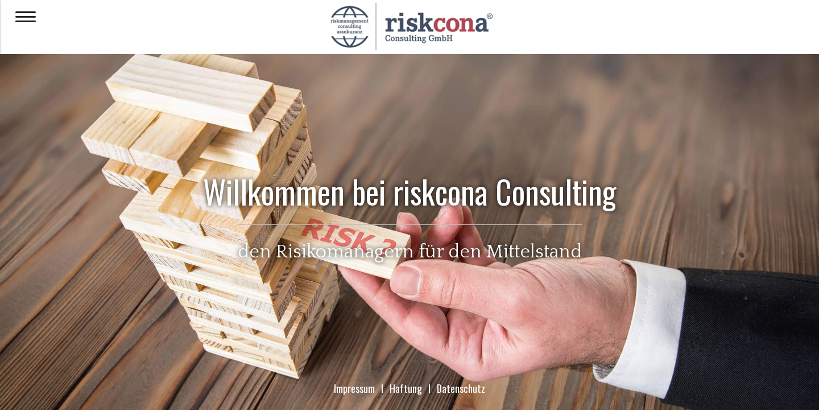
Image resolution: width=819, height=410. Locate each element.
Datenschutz (461, 388)
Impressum (354, 388)
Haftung (406, 388)
